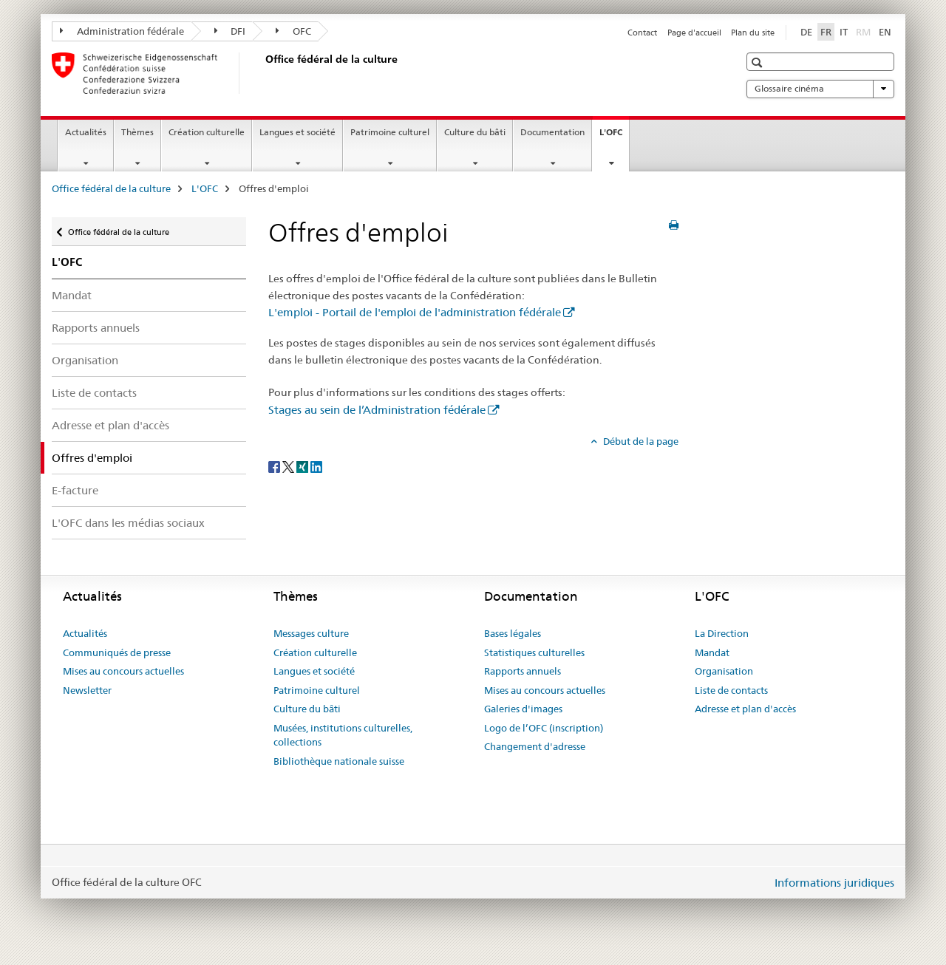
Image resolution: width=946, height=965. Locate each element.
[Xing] (303, 465)
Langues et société (297, 131)
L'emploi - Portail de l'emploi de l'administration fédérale (414, 312)
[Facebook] (275, 465)
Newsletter (87, 690)
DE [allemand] (806, 32)
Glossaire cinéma (820, 89)
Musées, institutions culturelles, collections (342, 735)
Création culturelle (207, 131)
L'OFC (614, 137)
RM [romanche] (865, 31)
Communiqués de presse (117, 652)
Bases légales (512, 633)
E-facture (75, 490)
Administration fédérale (122, 31)
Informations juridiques (834, 883)
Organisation (85, 360)
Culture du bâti (475, 131)
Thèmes (137, 131)
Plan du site (753, 32)
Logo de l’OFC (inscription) (543, 728)
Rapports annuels (96, 328)
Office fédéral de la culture (111, 188)
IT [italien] (844, 32)
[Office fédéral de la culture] (262, 73)
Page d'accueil (694, 32)
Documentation (552, 131)
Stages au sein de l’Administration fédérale (377, 410)
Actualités (85, 131)
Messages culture (311, 633)
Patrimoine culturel (389, 131)
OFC (293, 31)
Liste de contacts (94, 393)
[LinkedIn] (316, 465)
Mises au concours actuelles (123, 671)
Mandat (72, 295)
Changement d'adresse (534, 746)
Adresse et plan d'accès (110, 425)
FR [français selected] (825, 32)
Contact (642, 32)
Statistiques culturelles (534, 652)
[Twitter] (289, 465)
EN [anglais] (885, 32)
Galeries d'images (523, 709)
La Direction (722, 633)
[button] (759, 62)
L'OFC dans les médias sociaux (128, 523)
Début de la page (639, 441)
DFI (230, 31)
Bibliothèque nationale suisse (338, 761)
